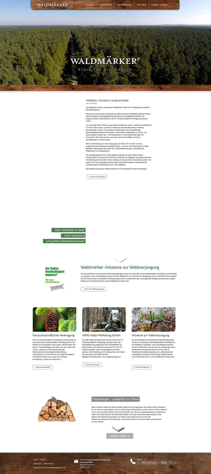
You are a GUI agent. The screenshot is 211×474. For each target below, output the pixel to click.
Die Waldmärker (124, 5)
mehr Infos (118, 436)
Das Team (141, 5)
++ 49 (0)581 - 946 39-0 (156, 462)
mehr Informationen (43, 367)
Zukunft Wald (106, 5)
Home (35, 460)
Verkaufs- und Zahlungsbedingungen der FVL (49, 468)
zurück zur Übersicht (97, 177)
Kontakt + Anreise (159, 5)
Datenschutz (48, 464)
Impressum (37, 464)
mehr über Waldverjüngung (94, 289)
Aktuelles (90, 5)
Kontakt (43, 460)
